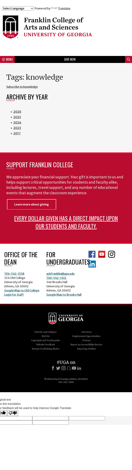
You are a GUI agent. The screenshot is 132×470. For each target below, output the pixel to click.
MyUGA (45, 336)
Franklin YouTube (101, 254)
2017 (17, 133)
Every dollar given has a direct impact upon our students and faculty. (66, 222)
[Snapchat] (69, 368)
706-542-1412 (56, 278)
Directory (86, 332)
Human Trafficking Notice (45, 348)
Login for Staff (14, 294)
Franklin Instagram (111, 254)
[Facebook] (53, 368)
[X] (58, 368)
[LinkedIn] (79, 368)
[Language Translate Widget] (18, 8)
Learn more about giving (31, 204)
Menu (7, 59)
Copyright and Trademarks (45, 340)
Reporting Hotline (86, 348)
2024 (17, 122)
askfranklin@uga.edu (60, 273)
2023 (17, 128)
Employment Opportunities (86, 336)
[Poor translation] (12, 413)
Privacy (87, 340)
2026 (17, 112)
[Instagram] (63, 368)
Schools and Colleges (45, 332)
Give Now (70, 59)
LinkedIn (92, 264)
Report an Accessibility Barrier (86, 344)
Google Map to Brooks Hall (63, 294)
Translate (60, 8)
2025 (17, 117)
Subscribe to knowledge (22, 86)
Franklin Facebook (91, 254)
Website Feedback (45, 344)
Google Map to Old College (21, 290)
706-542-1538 (14, 273)
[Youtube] (74, 368)
